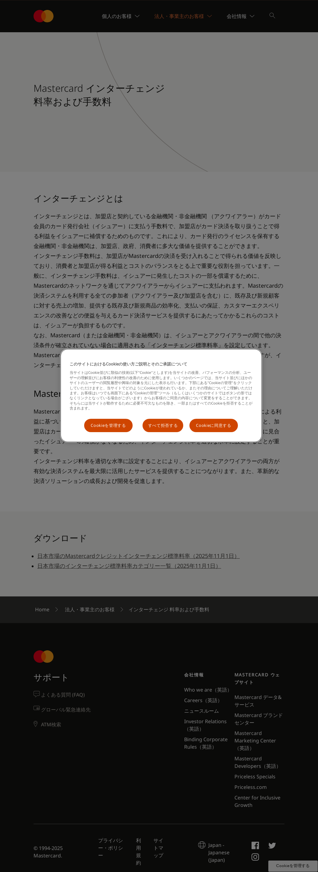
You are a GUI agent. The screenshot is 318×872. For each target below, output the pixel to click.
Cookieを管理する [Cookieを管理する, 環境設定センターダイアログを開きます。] (108, 425)
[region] (161, 395)
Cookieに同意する (213, 425)
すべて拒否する (163, 425)
